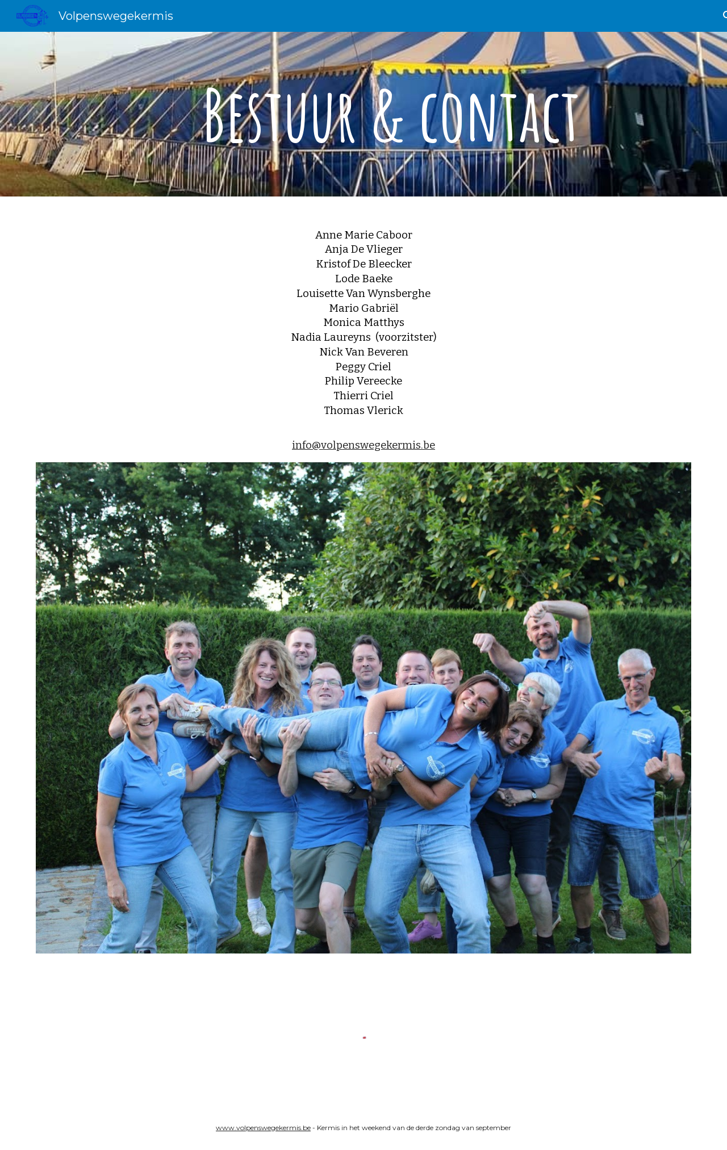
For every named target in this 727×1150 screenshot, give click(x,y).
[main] (391, 114)
